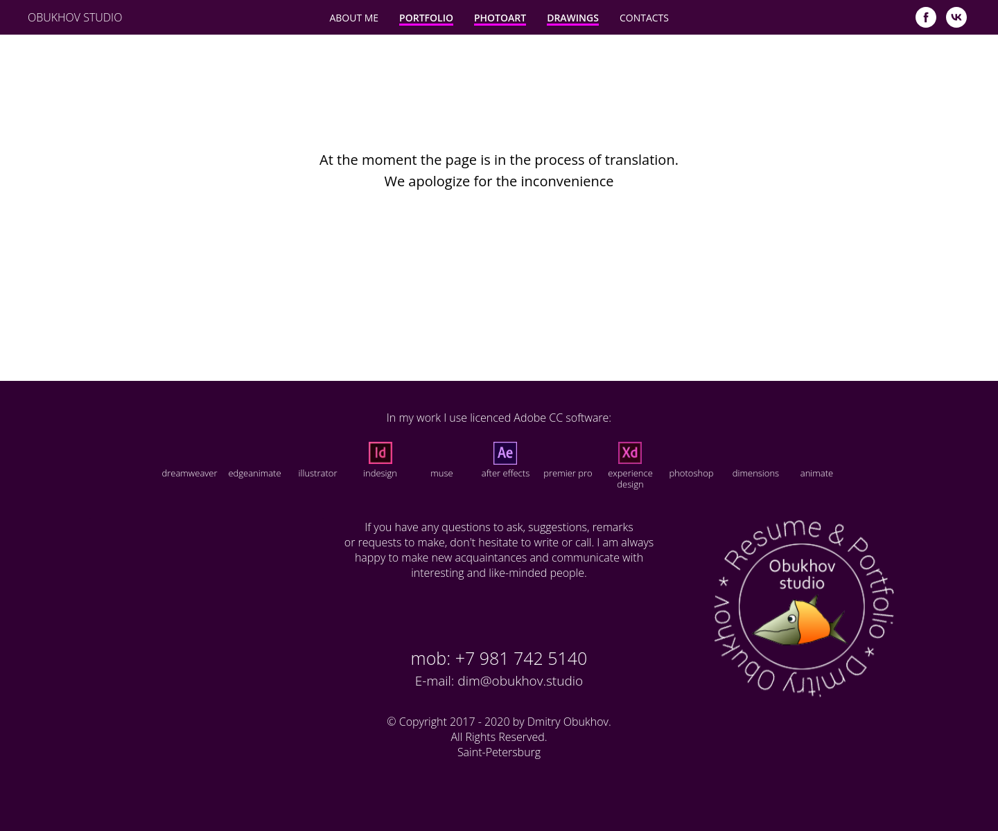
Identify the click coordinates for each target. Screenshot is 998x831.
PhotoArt (500, 17)
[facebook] (926, 17)
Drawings (573, 17)
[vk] (956, 17)
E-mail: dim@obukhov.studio (499, 681)
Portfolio (426, 17)
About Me (353, 17)
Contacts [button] (644, 17)
